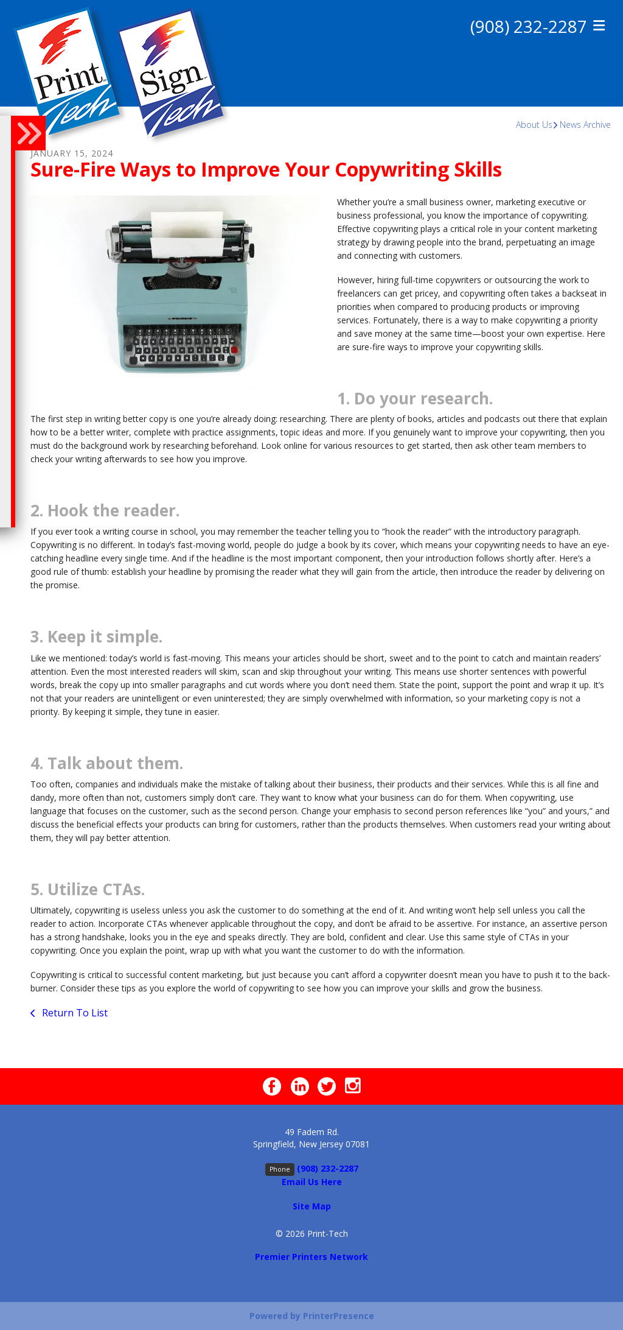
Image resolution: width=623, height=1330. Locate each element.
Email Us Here (312, 1182)
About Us (534, 124)
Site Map (312, 1206)
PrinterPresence (338, 1315)
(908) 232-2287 (528, 26)
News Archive (585, 124)
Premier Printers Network (311, 1256)
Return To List (74, 1012)
